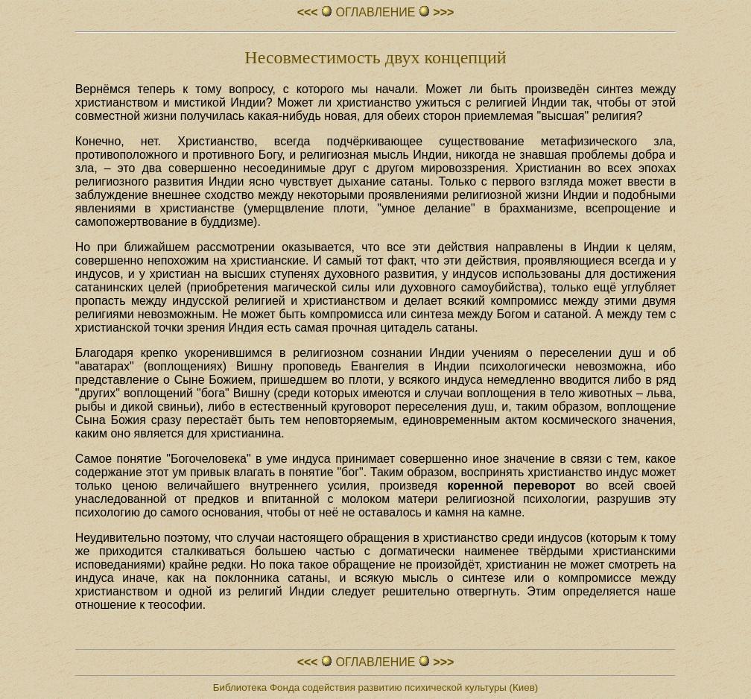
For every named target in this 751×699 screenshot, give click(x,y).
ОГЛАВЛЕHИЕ (375, 12)
